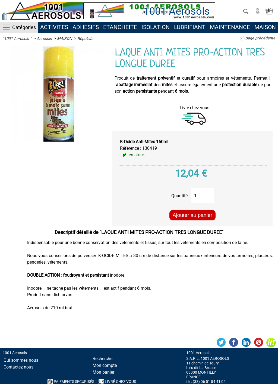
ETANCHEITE (120, 27)
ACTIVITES (54, 27)
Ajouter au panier (192, 215)
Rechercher (103, 358)
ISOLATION (155, 27)
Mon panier (103, 372)
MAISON (265, 27)
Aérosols (44, 38)
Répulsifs (85, 38)
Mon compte (105, 365)
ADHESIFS (85, 27)
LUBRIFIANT (190, 27)
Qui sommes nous (21, 360)
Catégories (24, 27)
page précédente (260, 38)
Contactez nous (18, 367)
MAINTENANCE (230, 27)
